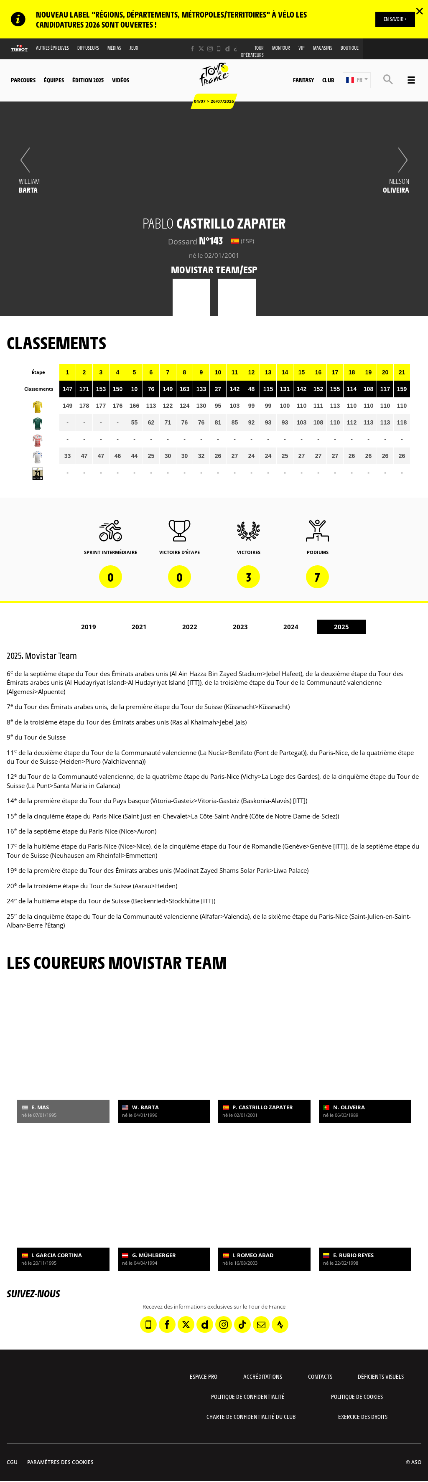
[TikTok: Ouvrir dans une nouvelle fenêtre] (236, 48)
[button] (357, 80)
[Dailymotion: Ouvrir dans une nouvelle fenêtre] (227, 48)
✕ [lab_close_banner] (419, 11)
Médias (114, 48)
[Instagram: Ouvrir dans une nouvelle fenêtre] (210, 48)
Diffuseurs (88, 48)
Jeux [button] (134, 48)
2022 (189, 627)
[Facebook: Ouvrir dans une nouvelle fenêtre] (192, 48)
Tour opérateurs (252, 51)
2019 (88, 627)
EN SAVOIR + (395, 18)
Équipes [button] (54, 80)
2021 (139, 627)
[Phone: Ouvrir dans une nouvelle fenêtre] (218, 48)
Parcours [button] (23, 80)
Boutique (350, 48)
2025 (341, 627)
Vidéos (120, 80)
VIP (301, 48)
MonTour (281, 48)
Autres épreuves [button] (52, 48)
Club (328, 80)
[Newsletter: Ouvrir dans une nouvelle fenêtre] (261, 1324)
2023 (240, 627)
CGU (12, 1462)
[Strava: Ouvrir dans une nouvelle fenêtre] (280, 1324)
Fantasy (303, 80)
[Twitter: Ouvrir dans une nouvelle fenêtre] (201, 48)
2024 (290, 627)
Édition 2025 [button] (88, 80)
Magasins (322, 48)
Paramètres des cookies (60, 1462)
